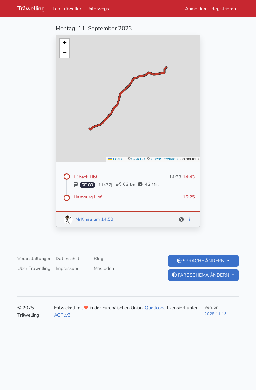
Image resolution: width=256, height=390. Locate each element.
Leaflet (116, 159)
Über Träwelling (33, 268)
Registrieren (223, 8)
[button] (64, 43)
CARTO (138, 159)
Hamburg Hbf (88, 197)
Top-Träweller (66, 8)
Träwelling (31, 8)
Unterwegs (97, 8)
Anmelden (195, 8)
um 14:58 (103, 219)
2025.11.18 (216, 313)
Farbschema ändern (201, 275)
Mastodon (104, 268)
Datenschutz (69, 258)
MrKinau (83, 219)
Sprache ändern (201, 261)
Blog (98, 258)
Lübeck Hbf (85, 177)
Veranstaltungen (34, 258)
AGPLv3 (62, 315)
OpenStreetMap (164, 159)
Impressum (67, 268)
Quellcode (155, 308)
